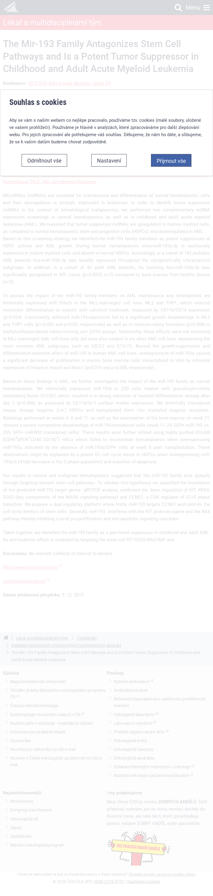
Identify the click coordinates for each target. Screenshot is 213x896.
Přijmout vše (171, 155)
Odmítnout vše (44, 155)
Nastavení (109, 155)
